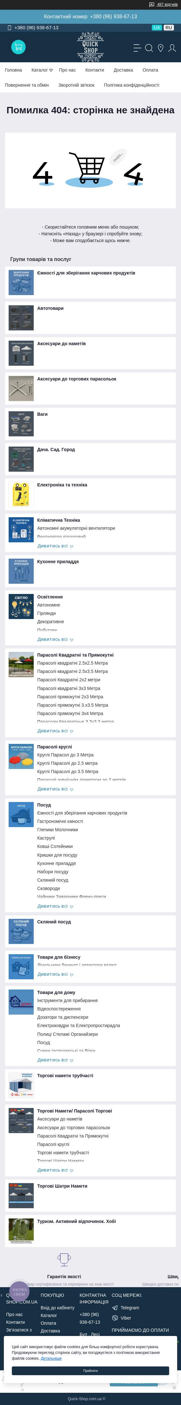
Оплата (150, 70)
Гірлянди (46, 613)
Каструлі (46, 838)
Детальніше (51, 1358)
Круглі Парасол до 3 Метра (65, 754)
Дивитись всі (55, 545)
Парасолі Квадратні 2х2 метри (68, 679)
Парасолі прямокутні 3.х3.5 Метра (72, 705)
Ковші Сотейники (55, 846)
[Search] (148, 47)
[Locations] (160, 47)
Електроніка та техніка (62, 484)
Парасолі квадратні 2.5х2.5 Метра (72, 663)
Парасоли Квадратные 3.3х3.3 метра (75, 721)
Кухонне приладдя (58, 561)
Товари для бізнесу (58, 957)
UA (157, 27)
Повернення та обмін (27, 85)
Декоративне (50, 621)
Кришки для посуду (57, 855)
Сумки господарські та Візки (66, 1050)
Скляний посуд (52, 880)
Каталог (49, 1315)
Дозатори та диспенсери (62, 1017)
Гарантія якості (64, 1276)
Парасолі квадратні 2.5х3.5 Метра (72, 671)
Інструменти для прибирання (67, 1000)
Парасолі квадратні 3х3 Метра (68, 688)
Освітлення (50, 596)
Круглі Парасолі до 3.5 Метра (67, 771)
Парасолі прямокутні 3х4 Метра (70, 713)
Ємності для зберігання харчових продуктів (86, 272)
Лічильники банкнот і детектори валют (76, 965)
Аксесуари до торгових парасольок (76, 378)
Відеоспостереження (59, 1008)
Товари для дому (56, 992)
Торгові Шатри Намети (60, 1161)
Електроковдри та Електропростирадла (78, 1025)
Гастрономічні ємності (60, 821)
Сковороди (48, 888)
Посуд (44, 804)
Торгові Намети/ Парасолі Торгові (74, 1110)
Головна (13, 70)
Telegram (130, 1307)
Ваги (42, 414)
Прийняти (90, 1371)
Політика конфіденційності (131, 85)
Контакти (94, 70)
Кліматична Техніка (58, 520)
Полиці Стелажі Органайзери (67, 1034)
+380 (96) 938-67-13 (113, 16)
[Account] (171, 47)
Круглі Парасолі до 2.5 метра (67, 763)
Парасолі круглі (54, 746)
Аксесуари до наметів (61, 343)
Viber (126, 1318)
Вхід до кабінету (57, 1307)
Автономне (48, 604)
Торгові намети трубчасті (65, 1075)
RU (169, 27)
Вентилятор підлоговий (61, 536)
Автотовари (50, 308)
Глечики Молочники (57, 829)
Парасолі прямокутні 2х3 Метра (70, 696)
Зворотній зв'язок (76, 85)
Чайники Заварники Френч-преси (71, 896)
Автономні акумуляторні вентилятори (76, 528)
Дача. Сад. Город (56, 449)
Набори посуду (52, 871)
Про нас (67, 70)
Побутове (47, 630)
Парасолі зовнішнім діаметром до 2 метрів (81, 779)
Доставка (123, 70)
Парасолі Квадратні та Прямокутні (75, 655)
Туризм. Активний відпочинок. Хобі (76, 1221)
